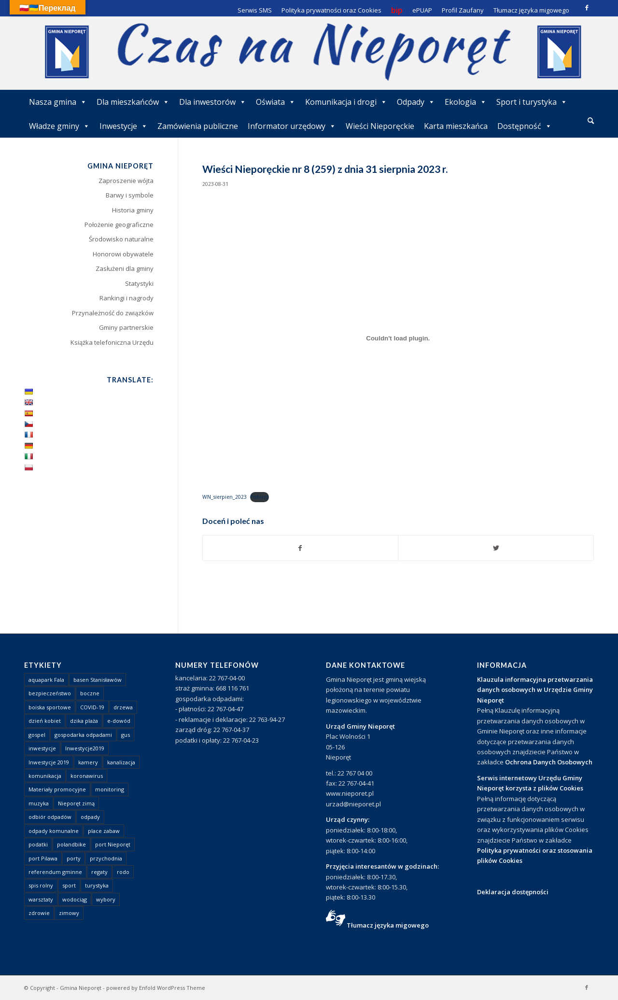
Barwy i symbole (130, 195)
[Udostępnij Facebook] (300, 548)
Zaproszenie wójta (126, 180)
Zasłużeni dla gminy (125, 268)
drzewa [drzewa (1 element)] (123, 707)
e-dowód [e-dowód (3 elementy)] (118, 720)
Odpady (416, 102)
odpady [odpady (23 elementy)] (90, 816)
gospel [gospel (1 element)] (36, 734)
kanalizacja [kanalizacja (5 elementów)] (121, 762)
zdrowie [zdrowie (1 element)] (39, 912)
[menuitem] (591, 121)
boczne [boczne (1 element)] (89, 693)
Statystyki (139, 283)
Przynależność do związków (113, 313)
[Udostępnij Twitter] (495, 548)
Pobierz (259, 496)
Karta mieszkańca (456, 126)
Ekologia (466, 102)
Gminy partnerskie (126, 327)
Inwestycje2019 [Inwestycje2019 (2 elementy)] (84, 748)
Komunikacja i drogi (346, 102)
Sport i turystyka (531, 102)
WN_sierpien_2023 (224, 496)
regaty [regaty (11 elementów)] (99, 871)
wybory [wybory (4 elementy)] (105, 899)
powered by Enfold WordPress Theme (155, 987)
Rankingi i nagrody (126, 298)
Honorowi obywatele (123, 254)
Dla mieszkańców (133, 102)
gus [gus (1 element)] (125, 734)
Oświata (275, 102)
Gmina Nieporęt (80, 987)
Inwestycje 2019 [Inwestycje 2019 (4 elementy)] (48, 762)
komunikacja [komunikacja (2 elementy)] (44, 775)
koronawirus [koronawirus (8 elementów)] (86, 775)
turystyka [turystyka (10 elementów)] (97, 885)
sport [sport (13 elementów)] (69, 885)
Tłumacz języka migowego (388, 925)
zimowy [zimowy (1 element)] (69, 912)
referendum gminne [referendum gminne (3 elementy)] (55, 871)
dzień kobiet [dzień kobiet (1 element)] (44, 720)
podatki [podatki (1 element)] (38, 844)
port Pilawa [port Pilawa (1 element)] (42, 858)
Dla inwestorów (212, 102)
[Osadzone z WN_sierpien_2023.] (398, 338)
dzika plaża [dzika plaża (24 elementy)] (84, 720)
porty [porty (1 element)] (74, 858)
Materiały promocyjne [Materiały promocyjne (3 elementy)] (57, 789)
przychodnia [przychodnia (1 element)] (106, 858)
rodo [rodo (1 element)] (123, 871)
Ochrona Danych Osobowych (548, 762)
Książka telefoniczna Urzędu (112, 342)
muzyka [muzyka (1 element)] (38, 803)
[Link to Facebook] (586, 7)
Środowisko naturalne (121, 239)
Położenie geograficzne (119, 224)
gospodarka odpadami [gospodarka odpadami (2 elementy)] (83, 734)
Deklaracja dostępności (512, 891)
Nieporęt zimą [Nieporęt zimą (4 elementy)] (76, 803)
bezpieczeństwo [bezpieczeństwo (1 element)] (49, 693)
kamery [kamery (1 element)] (88, 762)
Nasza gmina (58, 102)
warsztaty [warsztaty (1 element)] (40, 899)
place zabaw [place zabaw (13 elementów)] (104, 830)
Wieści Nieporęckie (380, 126)
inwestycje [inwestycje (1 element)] (42, 748)
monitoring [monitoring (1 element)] (109, 789)
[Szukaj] (591, 120)
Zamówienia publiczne (197, 126)
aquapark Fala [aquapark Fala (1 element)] (46, 679)
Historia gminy (133, 210)
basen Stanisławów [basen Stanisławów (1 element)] (97, 679)
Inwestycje (123, 126)
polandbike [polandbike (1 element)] (71, 844)
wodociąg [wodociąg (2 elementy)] (74, 899)
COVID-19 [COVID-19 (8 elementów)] (92, 707)
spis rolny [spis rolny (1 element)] (40, 885)
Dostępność (524, 126)
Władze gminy (59, 126)
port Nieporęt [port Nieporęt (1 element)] (112, 844)
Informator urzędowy (292, 126)
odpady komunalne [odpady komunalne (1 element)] (53, 830)
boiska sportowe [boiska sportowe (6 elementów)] (49, 707)
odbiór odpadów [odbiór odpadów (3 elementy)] (49, 816)
